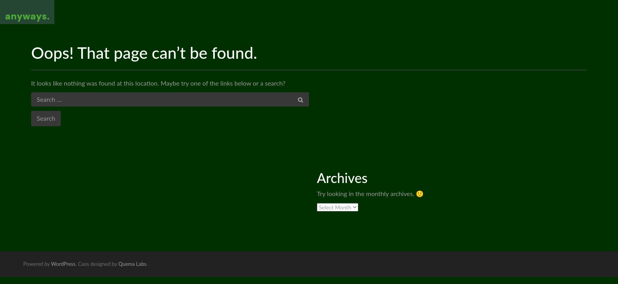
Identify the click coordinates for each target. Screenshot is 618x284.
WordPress (63, 264)
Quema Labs (132, 264)
